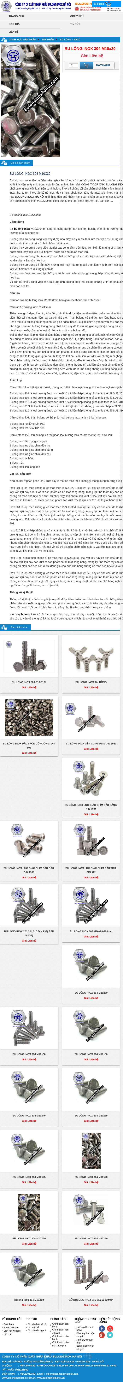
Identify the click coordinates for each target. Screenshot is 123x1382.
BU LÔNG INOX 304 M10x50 (91, 1054)
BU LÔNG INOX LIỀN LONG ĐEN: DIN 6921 (91, 743)
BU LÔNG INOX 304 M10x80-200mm (91, 931)
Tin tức (75, 24)
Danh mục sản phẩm (22, 39)
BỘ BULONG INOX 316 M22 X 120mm (91, 1299)
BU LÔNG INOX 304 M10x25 (29, 1177)
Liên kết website (12, 1331)
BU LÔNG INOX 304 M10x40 (29, 1115)
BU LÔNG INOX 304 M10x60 (29, 1054)
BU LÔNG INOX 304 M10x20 (91, 1177)
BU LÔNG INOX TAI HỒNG (91, 682)
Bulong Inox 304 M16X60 (29, 1299)
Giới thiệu (77, 16)
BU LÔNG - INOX (70, 39)
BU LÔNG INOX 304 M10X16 (29, 1238)
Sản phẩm (48, 39)
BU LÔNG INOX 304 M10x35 (91, 1115)
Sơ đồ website (11, 1327)
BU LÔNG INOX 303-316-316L (29, 682)
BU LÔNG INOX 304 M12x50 (91, 1238)
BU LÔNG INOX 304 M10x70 (91, 992)
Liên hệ (8, 1334)
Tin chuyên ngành (37, 1330)
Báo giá (14, 24)
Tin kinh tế (33, 1327)
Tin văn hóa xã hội (37, 1324)
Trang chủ (16, 16)
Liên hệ (14, 31)
